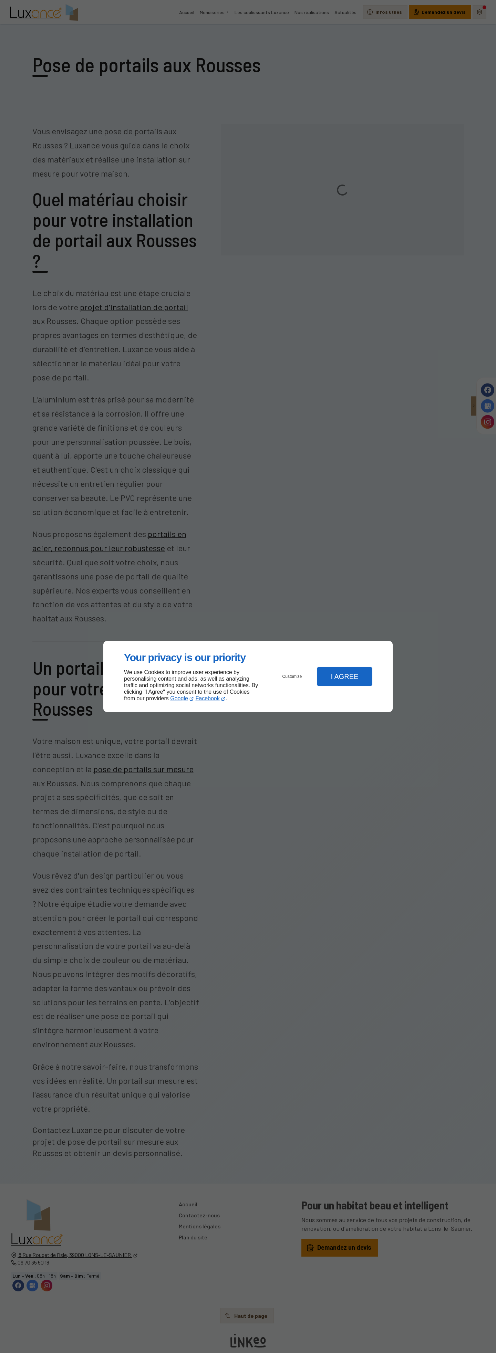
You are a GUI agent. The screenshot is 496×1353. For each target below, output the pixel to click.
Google (179, 698)
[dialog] (248, 676)
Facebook (208, 698)
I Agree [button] (344, 676)
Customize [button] (292, 676)
